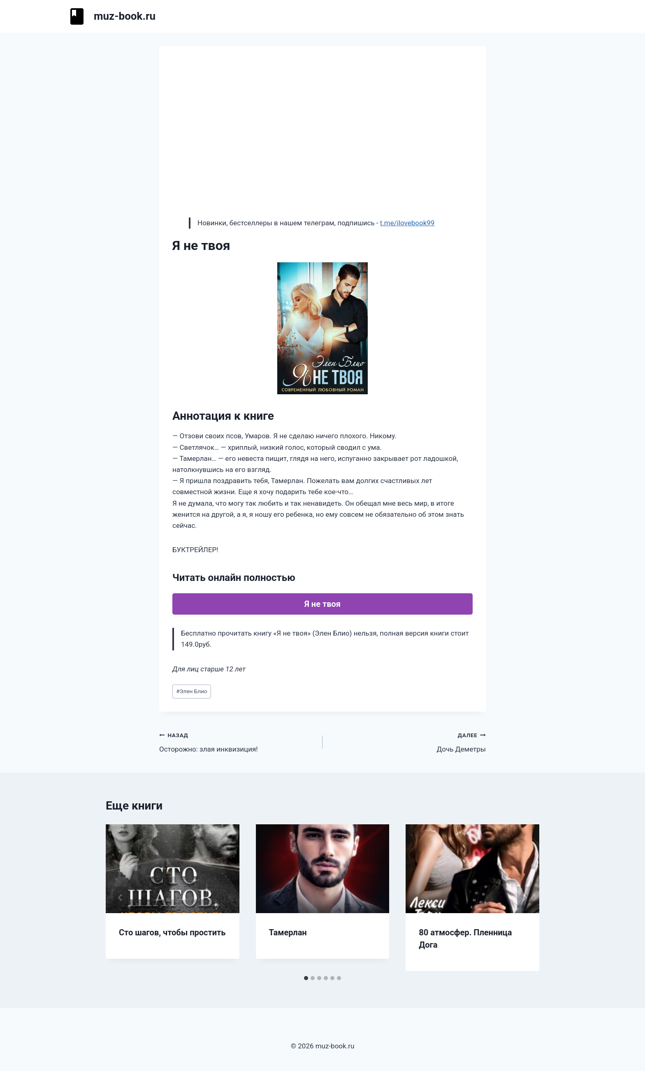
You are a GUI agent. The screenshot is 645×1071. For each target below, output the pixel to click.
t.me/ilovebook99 (407, 223)
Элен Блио (191, 691)
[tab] (306, 978)
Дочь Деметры (407, 741)
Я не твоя (322, 604)
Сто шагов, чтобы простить (172, 932)
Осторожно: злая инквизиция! (237, 741)
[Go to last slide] (120, 897)
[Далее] (524, 897)
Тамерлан (288, 932)
